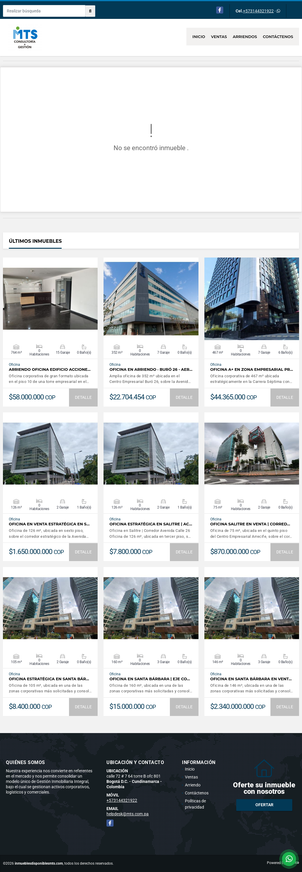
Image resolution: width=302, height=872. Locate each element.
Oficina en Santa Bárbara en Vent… (251, 679)
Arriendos (245, 36)
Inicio (198, 36)
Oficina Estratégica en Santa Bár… (49, 679)
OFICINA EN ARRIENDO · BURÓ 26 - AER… (150, 369)
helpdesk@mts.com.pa (127, 814)
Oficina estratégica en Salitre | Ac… (150, 524)
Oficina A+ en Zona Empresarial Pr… (251, 369)
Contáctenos (278, 36)
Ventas (219, 36)
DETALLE (83, 397)
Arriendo (193, 785)
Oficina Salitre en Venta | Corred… (250, 524)
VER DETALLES (50, 299)
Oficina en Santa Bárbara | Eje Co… (149, 679)
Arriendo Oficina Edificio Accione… (50, 369)
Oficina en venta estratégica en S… (49, 524)
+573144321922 (258, 11)
